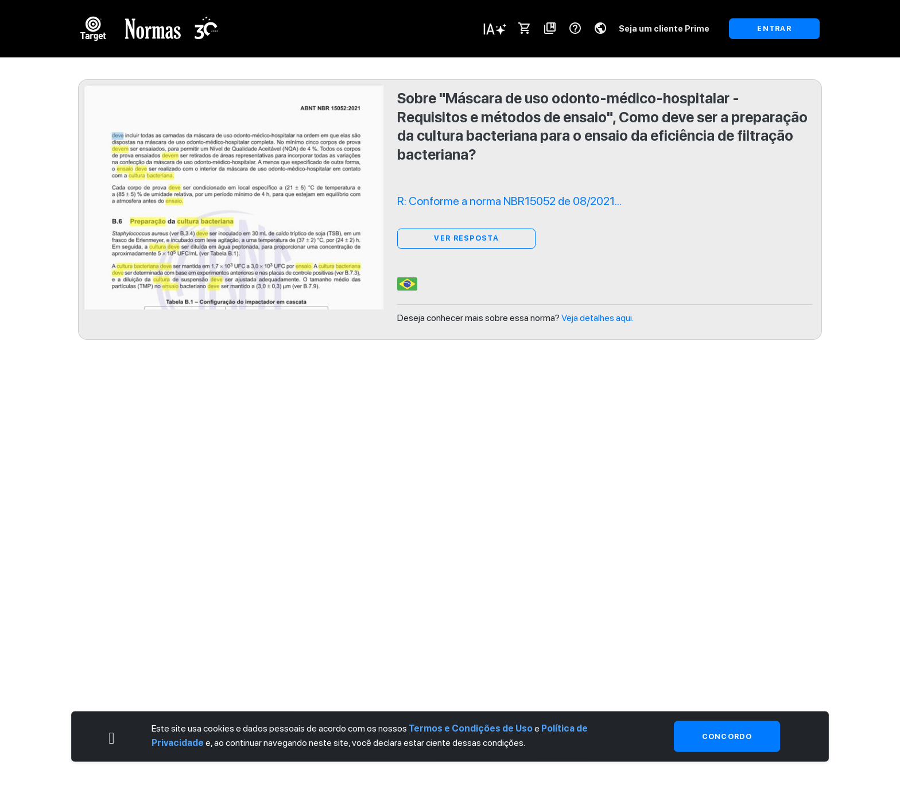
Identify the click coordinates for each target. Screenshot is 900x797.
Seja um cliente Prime (664, 28)
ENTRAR (774, 28)
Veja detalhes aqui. (597, 317)
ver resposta (466, 238)
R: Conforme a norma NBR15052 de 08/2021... (509, 201)
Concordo (727, 736)
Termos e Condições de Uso (471, 727)
